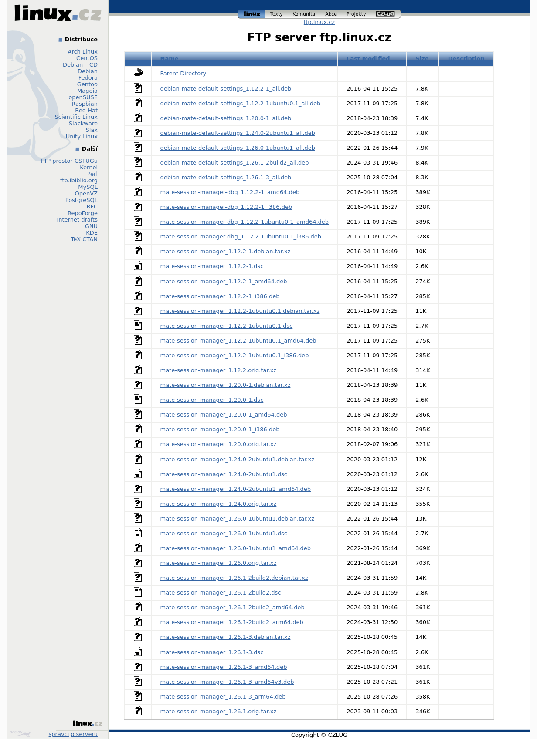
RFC (92, 206)
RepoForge (83, 213)
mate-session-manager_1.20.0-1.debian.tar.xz (225, 385)
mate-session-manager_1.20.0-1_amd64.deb (223, 414)
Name (169, 58)
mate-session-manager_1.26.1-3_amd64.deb (223, 667)
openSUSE (83, 97)
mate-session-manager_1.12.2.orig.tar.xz (218, 370)
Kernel (89, 167)
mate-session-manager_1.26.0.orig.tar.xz (218, 563)
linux (251, 14)
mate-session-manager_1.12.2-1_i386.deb (220, 296)
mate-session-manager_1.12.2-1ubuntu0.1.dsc (226, 325)
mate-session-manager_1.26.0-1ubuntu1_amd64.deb (235, 548)
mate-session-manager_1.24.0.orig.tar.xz (218, 504)
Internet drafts (77, 219)
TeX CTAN (84, 239)
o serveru (84, 734)
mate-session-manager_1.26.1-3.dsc (212, 652)
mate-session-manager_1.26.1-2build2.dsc (220, 592)
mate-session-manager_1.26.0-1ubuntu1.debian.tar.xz (237, 518)
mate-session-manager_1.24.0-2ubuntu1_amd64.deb (235, 489)
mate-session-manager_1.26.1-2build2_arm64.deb (231, 622)
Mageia (87, 90)
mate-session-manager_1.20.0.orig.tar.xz (218, 444)
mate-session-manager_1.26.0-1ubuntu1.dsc (223, 533)
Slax (91, 130)
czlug (386, 14)
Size (421, 58)
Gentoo (87, 84)
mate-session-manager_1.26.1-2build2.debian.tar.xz (234, 577)
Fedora (88, 77)
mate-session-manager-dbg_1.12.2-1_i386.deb (226, 207)
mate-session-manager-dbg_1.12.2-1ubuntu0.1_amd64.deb (244, 221)
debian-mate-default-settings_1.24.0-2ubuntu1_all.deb (237, 133)
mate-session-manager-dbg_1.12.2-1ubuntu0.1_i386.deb (241, 236)
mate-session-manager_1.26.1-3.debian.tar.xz (225, 637)
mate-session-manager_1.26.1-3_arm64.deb (223, 696)
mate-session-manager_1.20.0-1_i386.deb (220, 429)
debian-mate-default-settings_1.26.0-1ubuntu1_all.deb (237, 147)
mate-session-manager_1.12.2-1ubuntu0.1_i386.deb (234, 355)
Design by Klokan (20, 734)
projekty (356, 14)
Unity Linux (82, 136)
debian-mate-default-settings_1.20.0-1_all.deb (226, 118)
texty (276, 14)
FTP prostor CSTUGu (69, 161)
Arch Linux (83, 51)
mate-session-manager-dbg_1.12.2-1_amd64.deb (230, 192)
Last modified (368, 58)
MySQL (88, 187)
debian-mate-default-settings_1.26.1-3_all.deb (226, 177)
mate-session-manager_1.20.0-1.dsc (212, 399)
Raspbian (84, 104)
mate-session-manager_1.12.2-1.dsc (212, 266)
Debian (88, 71)
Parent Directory (183, 73)
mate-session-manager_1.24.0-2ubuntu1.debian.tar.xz (237, 459)
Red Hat (86, 110)
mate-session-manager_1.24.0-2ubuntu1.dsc (223, 474)
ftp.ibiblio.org (79, 180)
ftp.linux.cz (319, 22)
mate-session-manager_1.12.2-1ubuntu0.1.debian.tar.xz (240, 311)
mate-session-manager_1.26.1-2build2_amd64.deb (232, 607)
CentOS (87, 58)
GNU (91, 226)
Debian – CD (80, 64)
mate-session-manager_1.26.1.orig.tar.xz (218, 711)
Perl (92, 174)
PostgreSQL (81, 200)
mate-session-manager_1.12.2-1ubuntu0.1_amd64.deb (238, 340)
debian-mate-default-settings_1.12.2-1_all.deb (226, 88)
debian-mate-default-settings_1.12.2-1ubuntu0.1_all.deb (240, 103)
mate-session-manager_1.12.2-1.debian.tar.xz (225, 251)
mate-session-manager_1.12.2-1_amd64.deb (223, 281)
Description (466, 58)
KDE (92, 232)
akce (331, 14)
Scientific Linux (76, 117)
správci (59, 734)
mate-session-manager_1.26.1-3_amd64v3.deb (227, 682)
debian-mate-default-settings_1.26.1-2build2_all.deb (234, 162)
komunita (304, 14)
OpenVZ (86, 193)
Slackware (83, 123)
